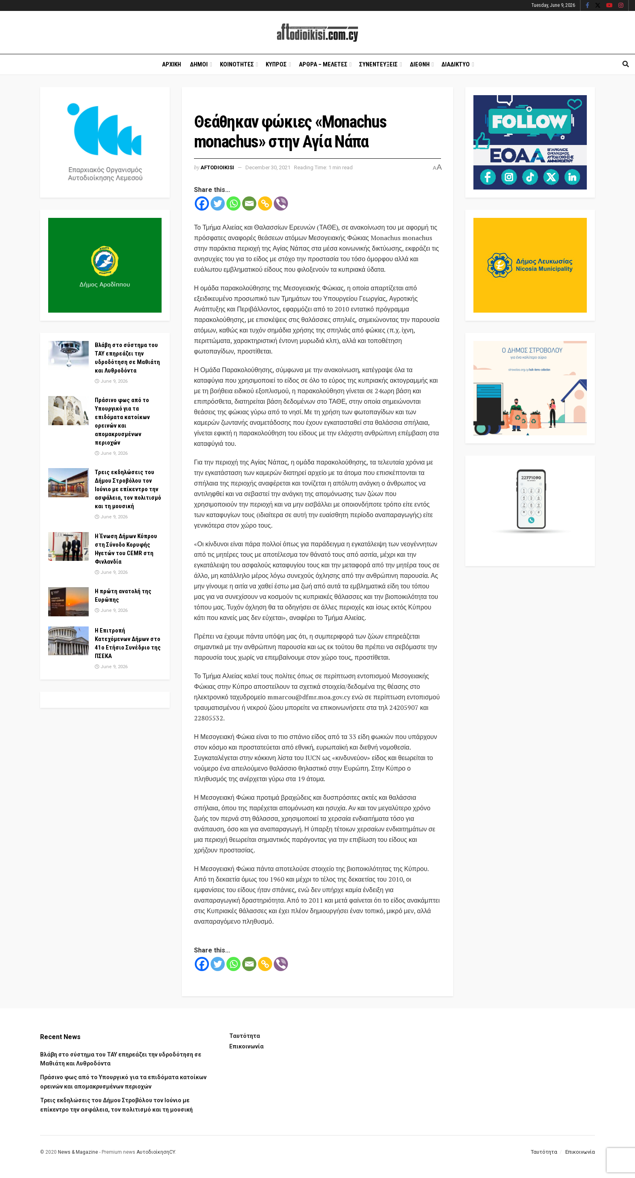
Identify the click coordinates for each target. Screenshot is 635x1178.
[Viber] (281, 203)
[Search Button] (625, 64)
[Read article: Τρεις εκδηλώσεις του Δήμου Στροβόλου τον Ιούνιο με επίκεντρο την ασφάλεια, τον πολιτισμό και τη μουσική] (68, 482)
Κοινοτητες (237, 64)
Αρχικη (171, 64)
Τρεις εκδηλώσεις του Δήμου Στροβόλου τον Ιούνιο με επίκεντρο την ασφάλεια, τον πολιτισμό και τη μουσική (128, 489)
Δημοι (199, 64)
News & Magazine (78, 1152)
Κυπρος (276, 64)
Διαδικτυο (455, 64)
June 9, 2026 (111, 381)
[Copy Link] (265, 203)
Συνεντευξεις (378, 64)
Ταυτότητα (244, 1036)
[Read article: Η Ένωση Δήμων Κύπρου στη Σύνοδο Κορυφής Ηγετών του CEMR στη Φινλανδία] (68, 546)
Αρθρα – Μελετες (323, 64)
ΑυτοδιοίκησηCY (155, 1152)
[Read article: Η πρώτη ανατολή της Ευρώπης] (68, 601)
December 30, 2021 (267, 167)
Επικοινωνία (246, 1046)
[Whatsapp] (233, 203)
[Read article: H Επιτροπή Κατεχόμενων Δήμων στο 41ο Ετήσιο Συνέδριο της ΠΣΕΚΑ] (68, 641)
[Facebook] (202, 203)
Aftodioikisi (217, 167)
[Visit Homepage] (317, 32)
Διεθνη (420, 64)
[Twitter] (218, 203)
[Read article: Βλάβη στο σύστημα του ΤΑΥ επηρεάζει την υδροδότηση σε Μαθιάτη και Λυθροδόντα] (68, 355)
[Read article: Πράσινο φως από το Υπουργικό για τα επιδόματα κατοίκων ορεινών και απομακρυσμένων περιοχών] (68, 410)
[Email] (249, 203)
